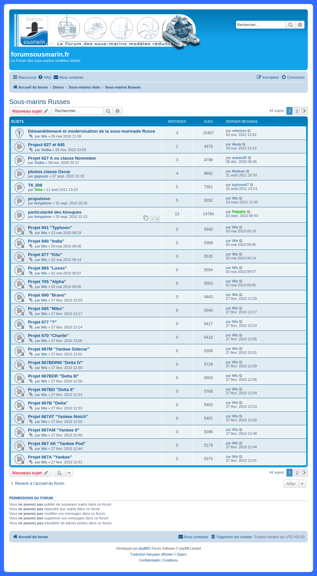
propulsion (39, 198)
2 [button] (297, 111)
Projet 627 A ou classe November (62, 158)
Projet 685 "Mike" (46, 308)
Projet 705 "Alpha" (47, 281)
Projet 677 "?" (42, 322)
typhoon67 (240, 185)
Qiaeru (182, 554)
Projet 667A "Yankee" (50, 457)
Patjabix (239, 212)
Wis (44, 136)
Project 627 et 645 (46, 144)
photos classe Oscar (49, 171)
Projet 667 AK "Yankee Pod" (57, 443)
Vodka (46, 150)
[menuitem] (44, 77)
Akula (236, 144)
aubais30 (239, 158)
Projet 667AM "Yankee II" (53, 430)
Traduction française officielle (151, 554)
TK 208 (35, 185)
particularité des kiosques (55, 212)
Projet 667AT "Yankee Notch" (58, 416)
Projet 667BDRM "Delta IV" (55, 362)
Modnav (238, 171)
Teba (38, 190)
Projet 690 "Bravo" (47, 295)
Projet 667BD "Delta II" (51, 389)
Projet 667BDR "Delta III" (53, 376)
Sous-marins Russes (39, 101)
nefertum (239, 131)
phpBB (143, 548)
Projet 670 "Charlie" (48, 335)
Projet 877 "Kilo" (45, 254)
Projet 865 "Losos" (47, 268)
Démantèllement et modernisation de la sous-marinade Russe (91, 131)
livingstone (42, 203)
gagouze (41, 176)
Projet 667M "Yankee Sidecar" (59, 349)
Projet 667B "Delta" (48, 403)
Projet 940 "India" (46, 241)
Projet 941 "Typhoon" (50, 227)
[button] (304, 111)
